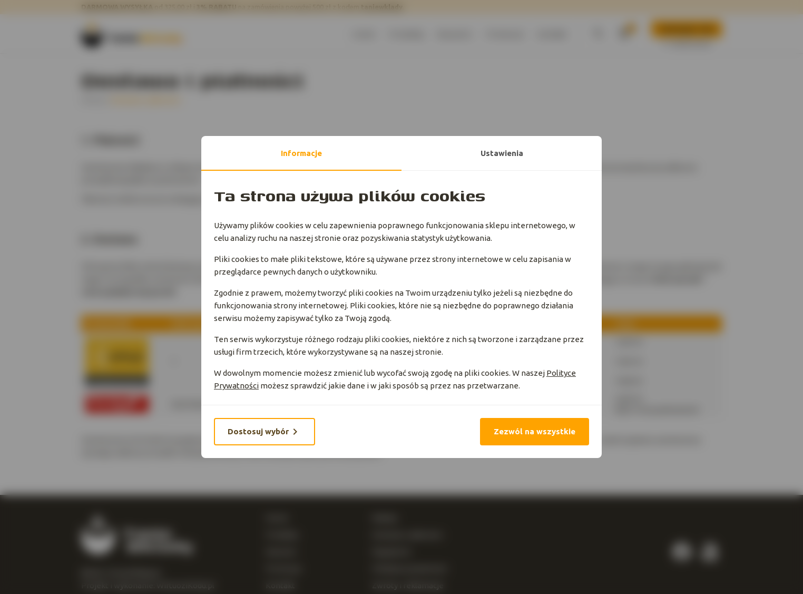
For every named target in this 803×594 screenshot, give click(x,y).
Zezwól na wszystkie (534, 431)
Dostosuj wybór (264, 431)
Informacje (301, 153)
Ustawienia (502, 153)
